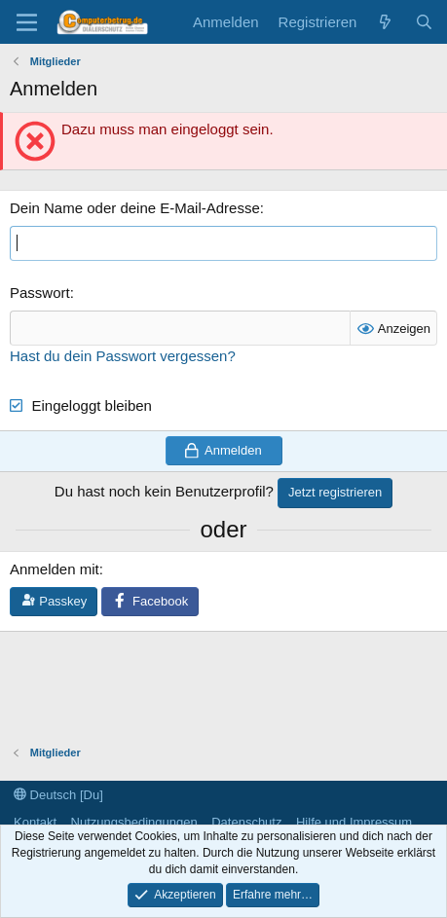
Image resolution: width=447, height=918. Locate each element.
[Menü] (27, 22)
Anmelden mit (54, 569)
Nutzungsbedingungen (134, 822)
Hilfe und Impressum (354, 822)
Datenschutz (246, 822)
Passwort (40, 292)
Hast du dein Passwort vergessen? (123, 356)
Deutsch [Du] (58, 795)
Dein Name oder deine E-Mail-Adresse (135, 208)
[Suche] (424, 22)
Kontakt (35, 822)
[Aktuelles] (385, 22)
